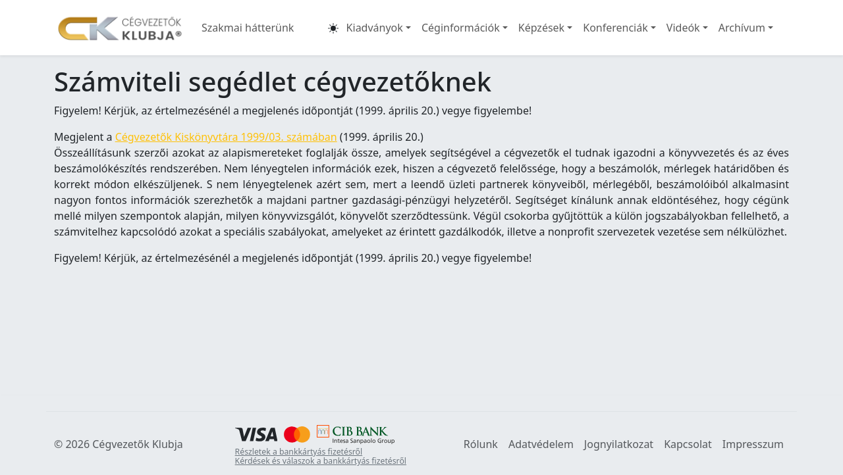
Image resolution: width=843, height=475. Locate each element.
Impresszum (753, 444)
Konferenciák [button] (615, 27)
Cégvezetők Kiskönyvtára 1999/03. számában (226, 137)
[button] (333, 27)
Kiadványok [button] (374, 27)
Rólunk (481, 444)
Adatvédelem (541, 444)
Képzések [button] (541, 27)
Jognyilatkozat (618, 444)
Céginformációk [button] (461, 27)
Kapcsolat (688, 444)
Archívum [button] (742, 27)
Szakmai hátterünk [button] (248, 27)
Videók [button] (683, 27)
